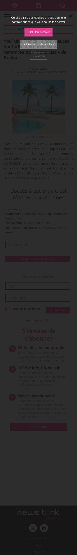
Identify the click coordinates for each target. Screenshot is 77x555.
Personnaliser (38, 56)
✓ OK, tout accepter (38, 32)
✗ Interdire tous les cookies (38, 44)
